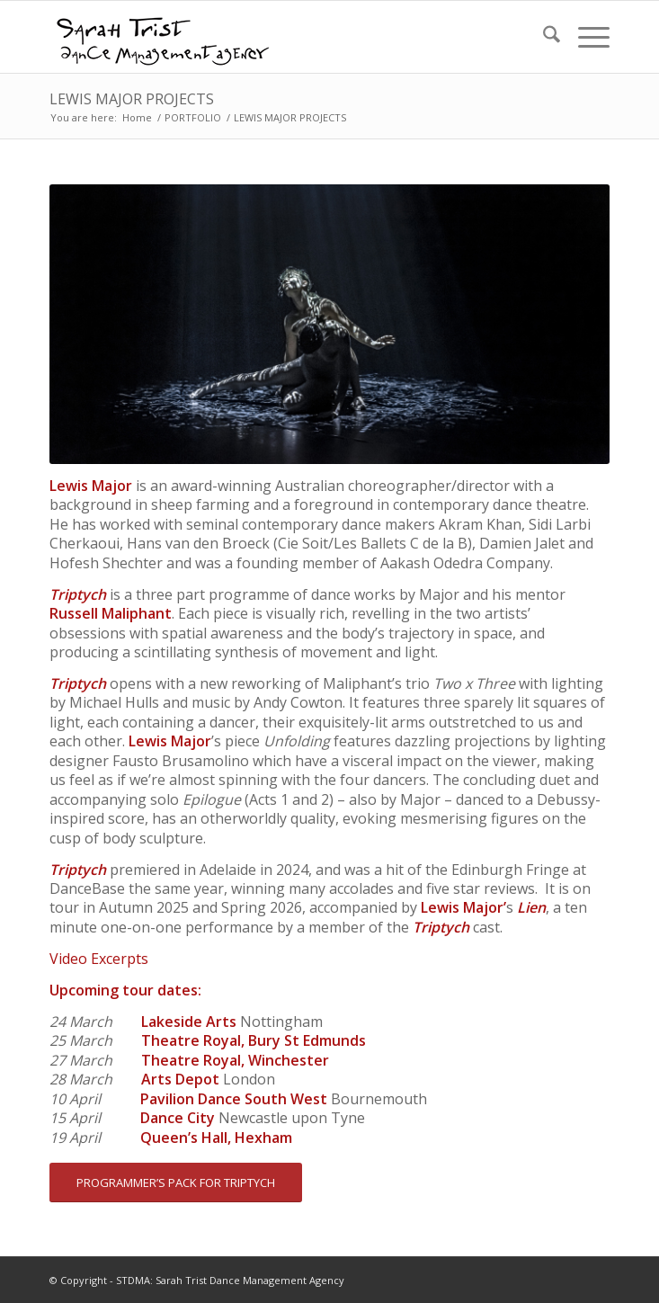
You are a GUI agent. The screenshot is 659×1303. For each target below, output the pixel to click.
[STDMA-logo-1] (273, 37)
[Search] (542, 37)
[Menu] (585, 37)
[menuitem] (542, 37)
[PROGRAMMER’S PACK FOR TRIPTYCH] (175, 1183)
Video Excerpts (98, 958)
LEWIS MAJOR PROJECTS (131, 99)
